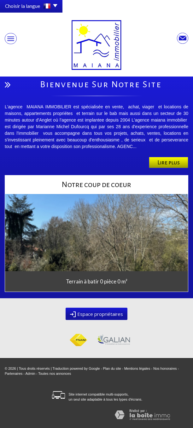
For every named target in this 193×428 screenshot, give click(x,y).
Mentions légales (137, 368)
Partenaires (13, 373)
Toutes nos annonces (54, 373)
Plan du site (112, 368)
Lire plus (168, 162)
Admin (30, 373)
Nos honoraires (165, 368)
